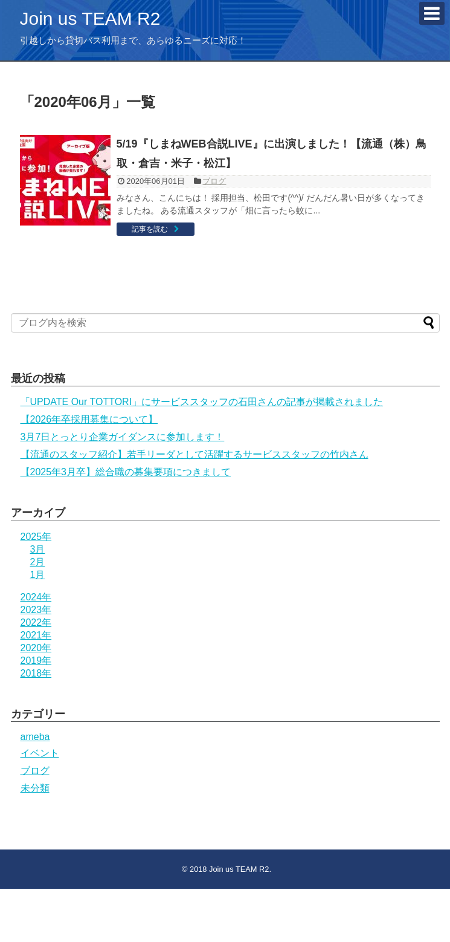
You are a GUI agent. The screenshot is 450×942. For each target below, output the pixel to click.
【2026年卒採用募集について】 (89, 419)
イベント (40, 753)
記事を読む (150, 229)
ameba (35, 737)
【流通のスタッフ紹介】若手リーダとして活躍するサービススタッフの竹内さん (194, 454)
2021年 (36, 635)
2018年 (36, 673)
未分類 (35, 788)
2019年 (36, 660)
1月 (37, 575)
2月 (37, 562)
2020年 (36, 648)
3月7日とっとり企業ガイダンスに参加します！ (123, 437)
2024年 (36, 597)
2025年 (36, 536)
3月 (37, 549)
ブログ (214, 181)
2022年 (36, 622)
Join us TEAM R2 (90, 18)
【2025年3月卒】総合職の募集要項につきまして (126, 472)
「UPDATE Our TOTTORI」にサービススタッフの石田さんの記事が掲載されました (202, 402)
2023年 (36, 610)
